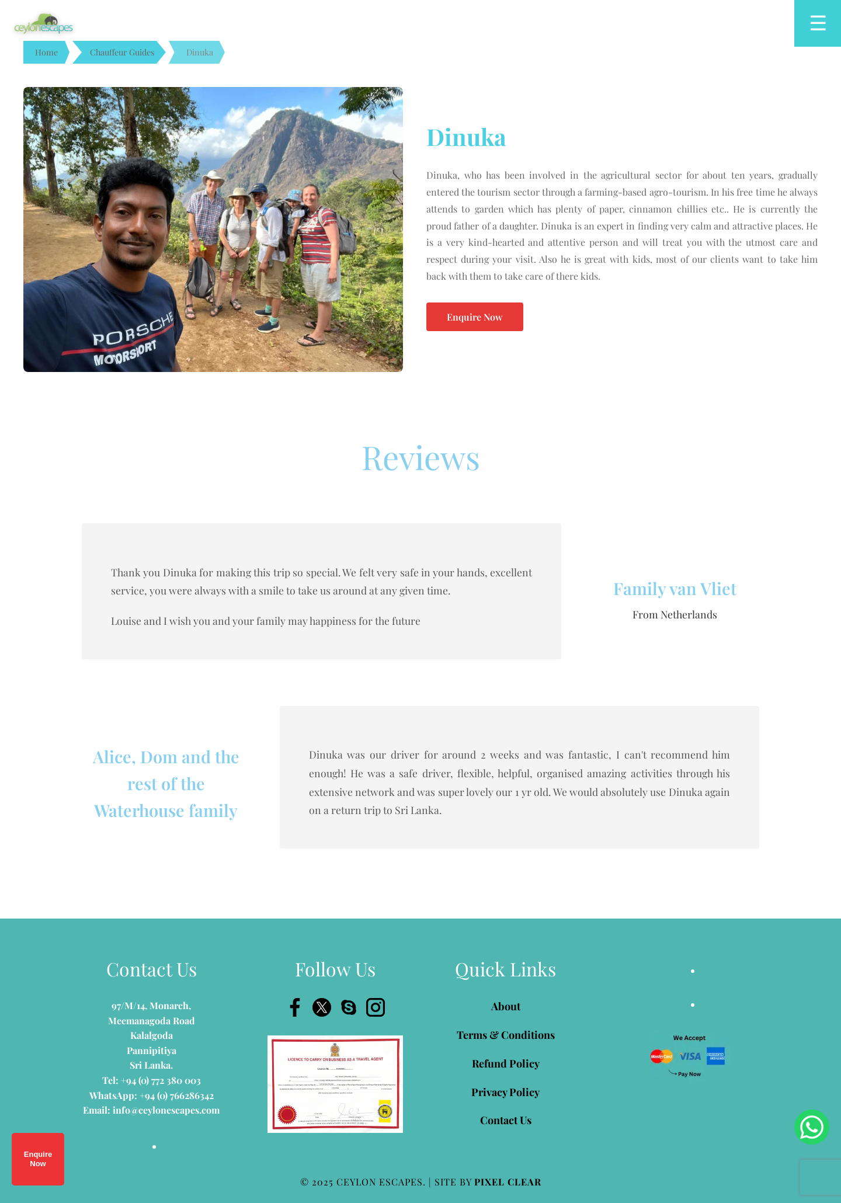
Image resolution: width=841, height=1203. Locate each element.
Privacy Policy (505, 1092)
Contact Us (505, 1120)
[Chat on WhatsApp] (811, 1127)
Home (46, 52)
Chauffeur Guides (122, 52)
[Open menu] (817, 23)
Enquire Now (38, 1159)
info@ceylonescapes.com (166, 1110)
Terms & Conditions (506, 1035)
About (505, 1006)
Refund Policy (506, 1063)
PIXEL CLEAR (507, 1182)
